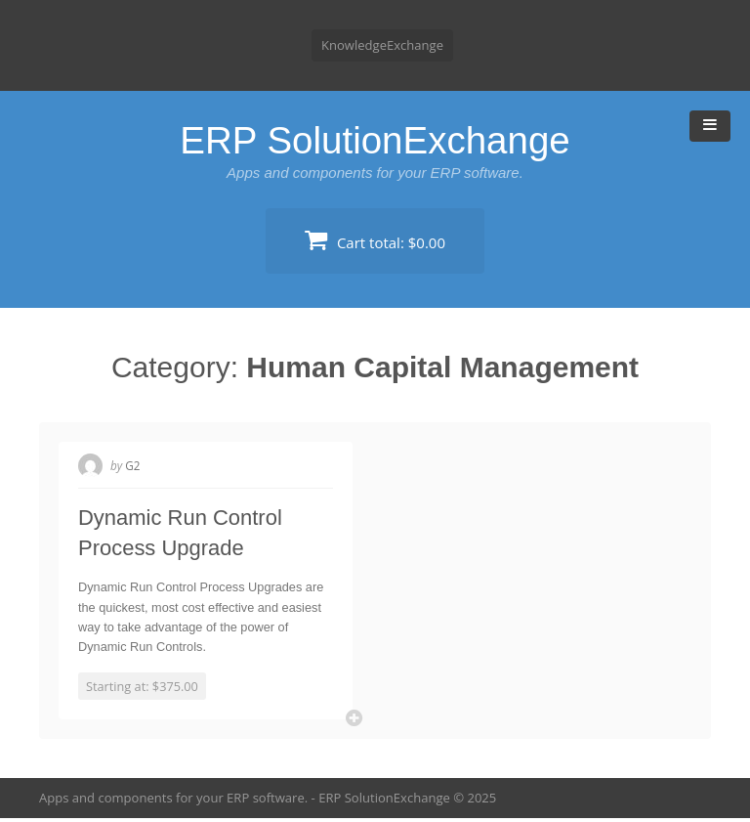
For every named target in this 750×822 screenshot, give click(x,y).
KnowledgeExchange (382, 45)
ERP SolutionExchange (375, 139)
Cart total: (375, 240)
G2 (134, 465)
